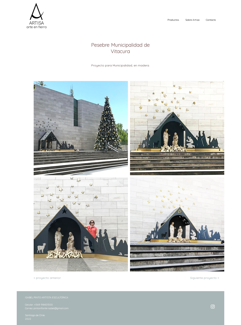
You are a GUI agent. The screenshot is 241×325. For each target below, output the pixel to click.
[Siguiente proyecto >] (204, 278)
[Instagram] (212, 306)
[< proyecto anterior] (48, 278)
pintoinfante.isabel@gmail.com (51, 308)
